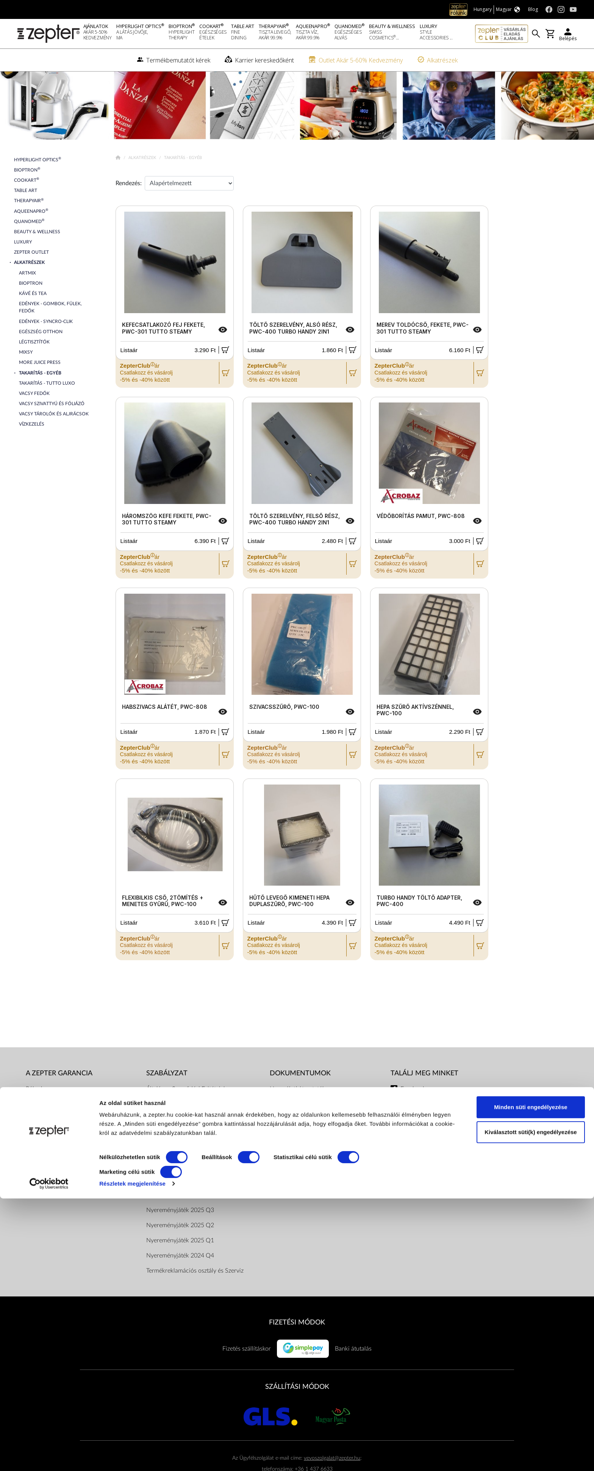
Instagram (413, 1128)
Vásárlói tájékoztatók (297, 1159)
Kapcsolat (39, 1143)
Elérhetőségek (164, 1174)
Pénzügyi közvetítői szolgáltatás (311, 1174)
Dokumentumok (167, 1143)
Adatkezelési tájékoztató (177, 1128)
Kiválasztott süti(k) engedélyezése (531, 1404)
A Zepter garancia (59, 1097)
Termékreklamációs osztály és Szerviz (195, 1295)
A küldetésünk (44, 1128)
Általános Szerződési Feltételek (186, 1113)
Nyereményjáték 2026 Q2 (180, 1189)
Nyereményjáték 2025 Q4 (180, 1219)
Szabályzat (167, 1097)
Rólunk (35, 1113)
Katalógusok (286, 1128)
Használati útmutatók (297, 1113)
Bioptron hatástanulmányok (306, 1143)
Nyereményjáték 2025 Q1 (180, 1265)
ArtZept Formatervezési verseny (311, 1204)
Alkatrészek (142, 182)
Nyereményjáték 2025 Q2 (180, 1249)
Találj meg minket (424, 1097)
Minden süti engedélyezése (530, 1379)
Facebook (413, 1113)
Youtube (411, 1143)
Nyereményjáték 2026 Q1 (180, 1204)
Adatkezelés (285, 1189)
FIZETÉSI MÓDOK (297, 1346)
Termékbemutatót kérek (56, 1159)
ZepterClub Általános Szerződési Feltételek (202, 1159)
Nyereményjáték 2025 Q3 (180, 1234)
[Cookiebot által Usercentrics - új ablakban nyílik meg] (49, 1456)
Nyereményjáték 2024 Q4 (180, 1280)
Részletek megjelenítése (132, 1456)
